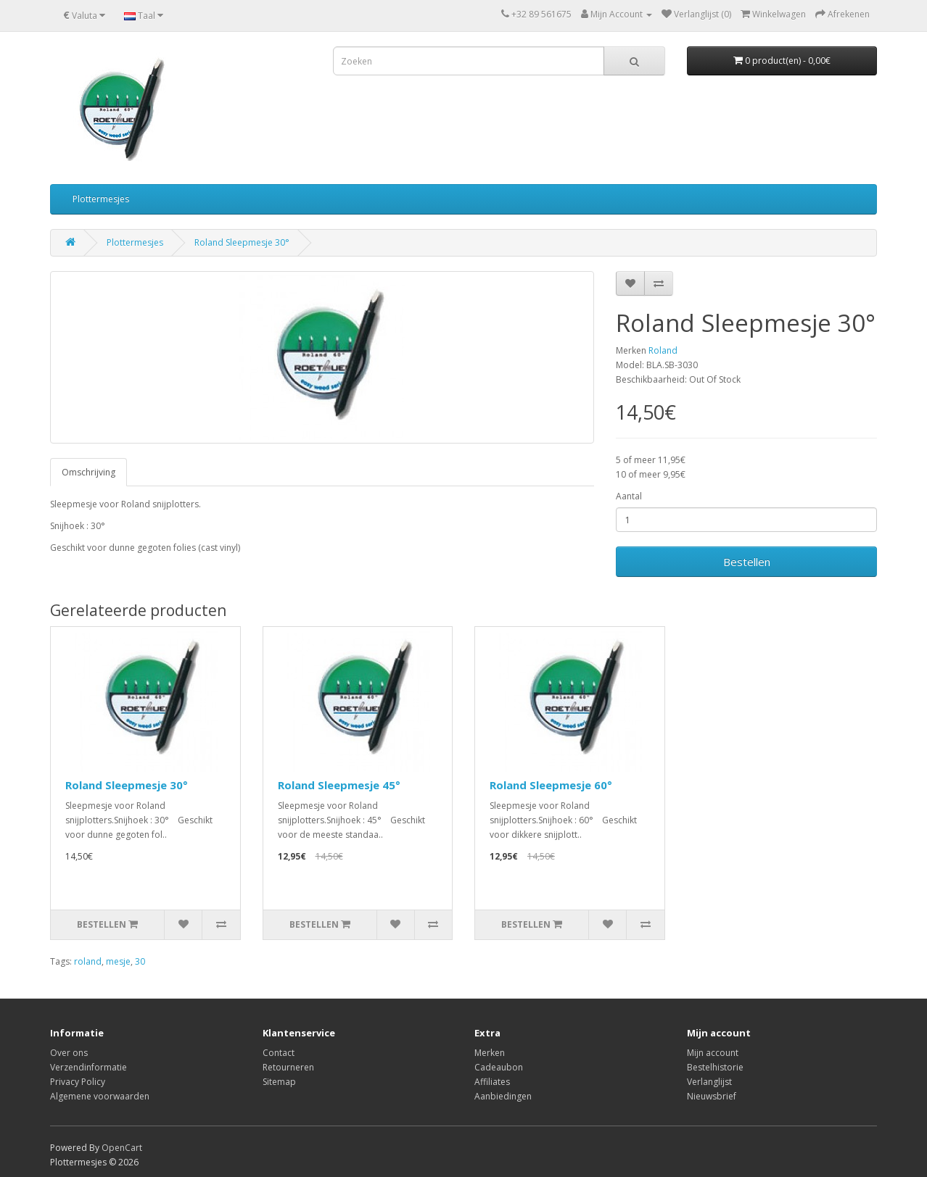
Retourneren (288, 1067)
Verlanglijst (709, 1082)
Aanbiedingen (503, 1096)
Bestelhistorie (715, 1067)
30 (140, 961)
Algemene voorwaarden (99, 1096)
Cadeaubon (498, 1067)
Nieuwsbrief (711, 1096)
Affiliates (492, 1082)
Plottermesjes (101, 199)
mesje (118, 961)
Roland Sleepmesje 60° (551, 785)
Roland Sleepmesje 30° (241, 242)
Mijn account (712, 1053)
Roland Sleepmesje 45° (339, 785)
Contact (278, 1053)
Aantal (629, 496)
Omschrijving (88, 472)
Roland (662, 350)
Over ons (69, 1053)
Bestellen (746, 561)
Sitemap (279, 1082)
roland (88, 961)
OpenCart (122, 1147)
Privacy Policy (77, 1082)
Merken (489, 1053)
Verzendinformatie (88, 1067)
